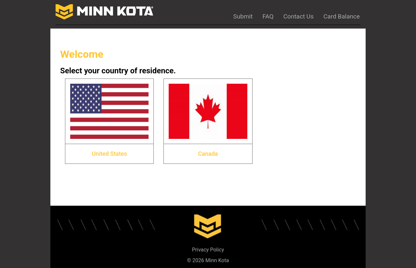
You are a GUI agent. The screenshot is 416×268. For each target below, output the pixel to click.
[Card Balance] (341, 14)
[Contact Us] (298, 14)
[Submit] (242, 14)
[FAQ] (267, 14)
